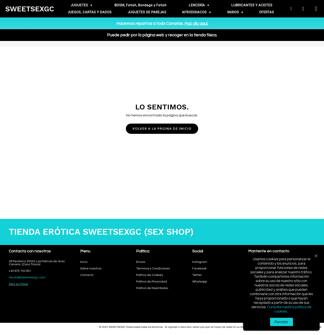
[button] (162, 129)
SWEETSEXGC (29, 9)
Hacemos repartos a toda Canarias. (162, 23)
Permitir (281, 322)
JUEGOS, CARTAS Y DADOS (90, 12)
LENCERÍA (199, 5)
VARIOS (235, 12)
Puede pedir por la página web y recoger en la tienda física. (162, 35)
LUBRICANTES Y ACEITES (251, 5)
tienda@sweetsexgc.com (27, 277)
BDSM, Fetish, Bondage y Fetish (140, 5)
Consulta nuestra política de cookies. (289, 309)
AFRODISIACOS (196, 12)
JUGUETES (81, 5)
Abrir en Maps (18, 284)
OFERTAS (266, 12)
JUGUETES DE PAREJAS (147, 12)
